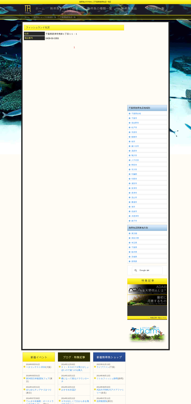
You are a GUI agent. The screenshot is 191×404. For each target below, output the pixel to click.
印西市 (134, 179)
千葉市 (134, 118)
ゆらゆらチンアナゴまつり (38, 390)
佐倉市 (134, 211)
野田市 (134, 165)
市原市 (134, 132)
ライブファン (103, 367)
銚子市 (134, 221)
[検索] (147, 270)
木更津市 (135, 216)
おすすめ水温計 (68, 390)
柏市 (133, 141)
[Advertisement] (147, 63)
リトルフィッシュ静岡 (107, 378)
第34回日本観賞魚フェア (38, 378)
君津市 (134, 193)
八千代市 (135, 160)
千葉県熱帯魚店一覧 (68, 17)
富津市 (134, 188)
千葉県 (134, 247)
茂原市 (134, 151)
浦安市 (134, 183)
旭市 (133, 207)
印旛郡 (134, 174)
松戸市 (134, 127)
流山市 (134, 197)
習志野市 (135, 123)
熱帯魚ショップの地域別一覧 (45, 17)
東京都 (134, 233)
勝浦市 (134, 202)
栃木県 (134, 252)
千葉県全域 (136, 113)
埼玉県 (134, 243)
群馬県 (134, 261)
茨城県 (134, 257)
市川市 (134, 169)
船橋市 (134, 137)
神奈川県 (135, 238)
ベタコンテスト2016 (36, 367)
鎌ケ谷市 (135, 146)
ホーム (27, 17)
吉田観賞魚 (102, 401)
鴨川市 (134, 155)
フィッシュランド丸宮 (38, 27)
